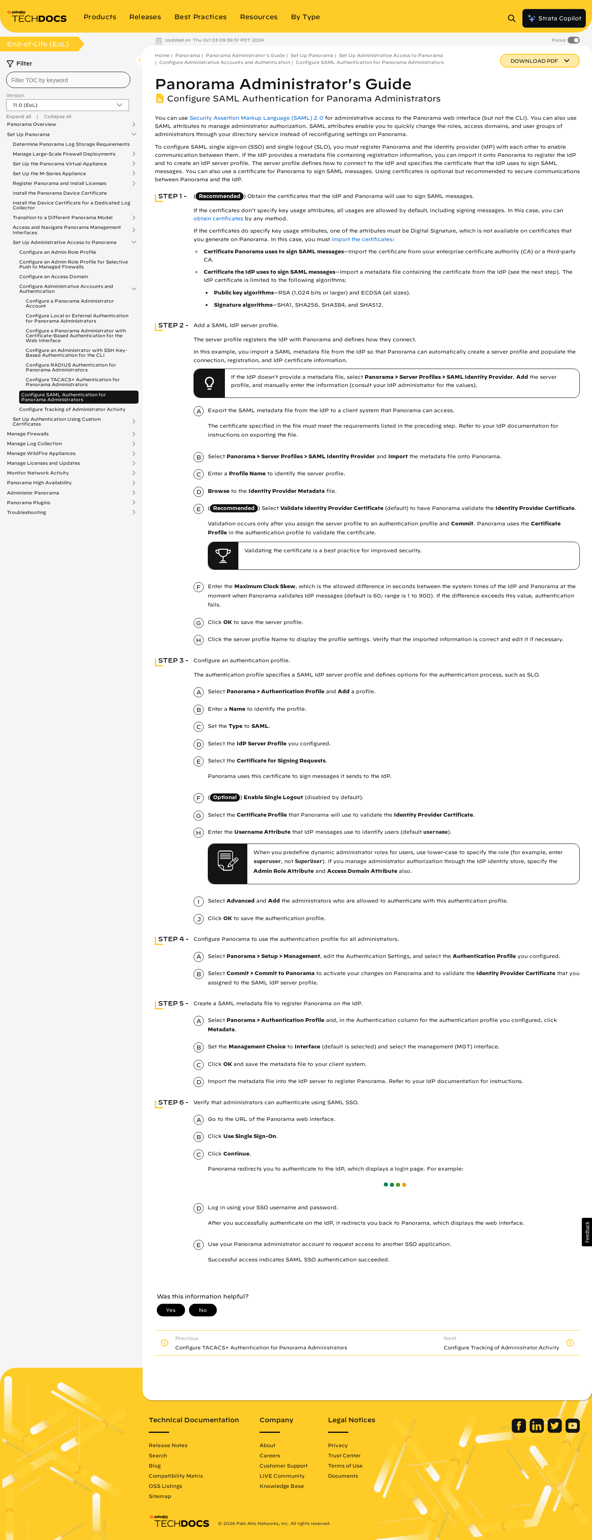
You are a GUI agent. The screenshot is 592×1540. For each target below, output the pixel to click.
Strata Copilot (554, 18)
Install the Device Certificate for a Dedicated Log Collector (71, 205)
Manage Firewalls (27, 433)
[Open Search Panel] (514, 18)
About (267, 1445)
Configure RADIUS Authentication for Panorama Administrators (71, 367)
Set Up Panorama (28, 134)
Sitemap (160, 1496)
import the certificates (362, 239)
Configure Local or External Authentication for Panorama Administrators (77, 318)
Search (158, 1455)
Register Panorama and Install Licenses (59, 183)
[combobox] (68, 80)
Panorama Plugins (28, 502)
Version (15, 95)
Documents (343, 1475)
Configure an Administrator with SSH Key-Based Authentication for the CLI (76, 352)
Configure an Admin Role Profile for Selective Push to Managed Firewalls (73, 264)
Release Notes (168, 1445)
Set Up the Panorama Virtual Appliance (60, 163)
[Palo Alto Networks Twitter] (555, 1431)
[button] (587, 1232)
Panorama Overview (31, 124)
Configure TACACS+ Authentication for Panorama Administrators (73, 382)
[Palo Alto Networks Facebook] (520, 1431)
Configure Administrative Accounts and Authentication (66, 289)
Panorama (187, 55)
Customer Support (284, 1465)
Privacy (338, 1445)
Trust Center (344, 1455)
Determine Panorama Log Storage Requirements (71, 144)
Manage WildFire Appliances (41, 453)
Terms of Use (345, 1465)
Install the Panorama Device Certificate (60, 193)
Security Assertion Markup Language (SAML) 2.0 (256, 118)
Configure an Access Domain (53, 276)
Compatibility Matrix (176, 1475)
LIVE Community (282, 1475)
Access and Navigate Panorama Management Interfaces (67, 230)
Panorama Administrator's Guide (245, 55)
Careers (270, 1455)
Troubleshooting (26, 512)
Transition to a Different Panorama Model (62, 217)
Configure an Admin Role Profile (57, 252)
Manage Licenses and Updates (43, 463)
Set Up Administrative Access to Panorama (65, 242)
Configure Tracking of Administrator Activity (72, 409)
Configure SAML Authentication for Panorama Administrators (63, 397)
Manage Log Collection (34, 443)
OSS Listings (165, 1486)
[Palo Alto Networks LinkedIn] (538, 1431)
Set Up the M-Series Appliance (49, 173)
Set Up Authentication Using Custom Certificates (57, 421)
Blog (155, 1465)
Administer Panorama (33, 492)
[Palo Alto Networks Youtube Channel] (573, 1431)
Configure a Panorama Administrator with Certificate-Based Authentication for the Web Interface (76, 335)
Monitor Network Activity (38, 472)
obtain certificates (218, 218)
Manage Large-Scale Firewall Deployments (64, 154)
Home (162, 55)
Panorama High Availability (39, 482)
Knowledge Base (282, 1486)
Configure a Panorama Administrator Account (70, 303)
